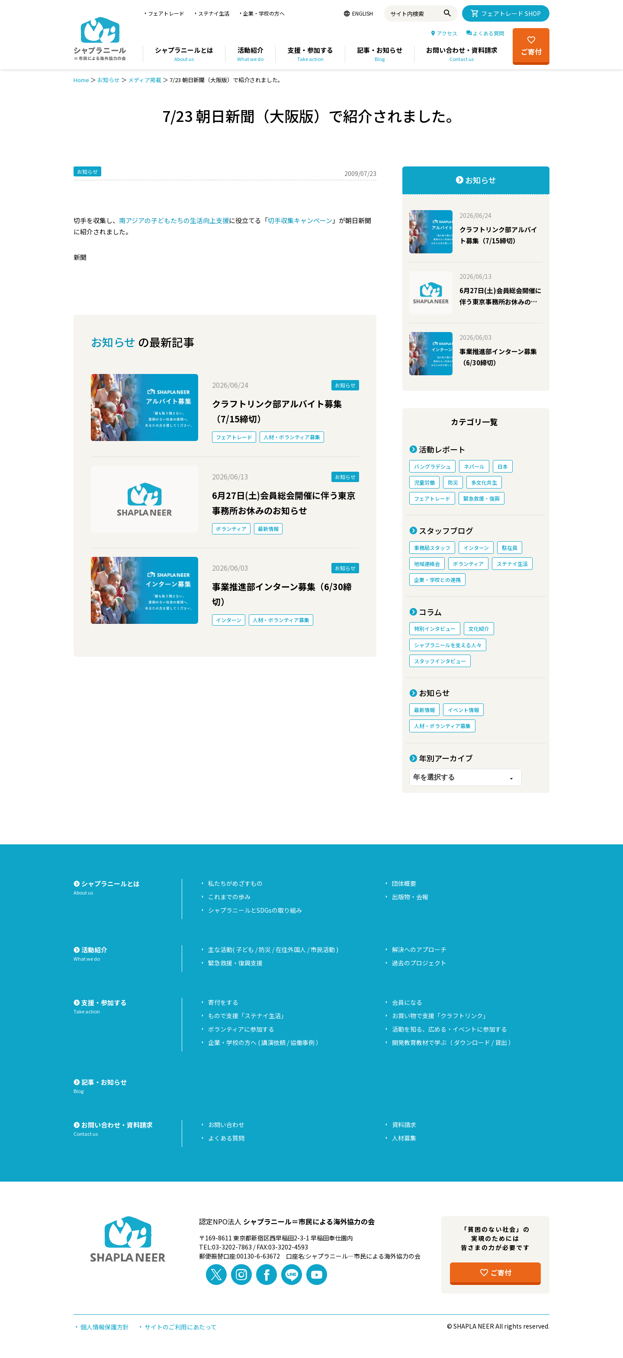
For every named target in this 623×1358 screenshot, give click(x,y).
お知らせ (108, 80)
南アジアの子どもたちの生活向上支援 (174, 220)
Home (81, 80)
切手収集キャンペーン (300, 220)
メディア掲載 (144, 80)
